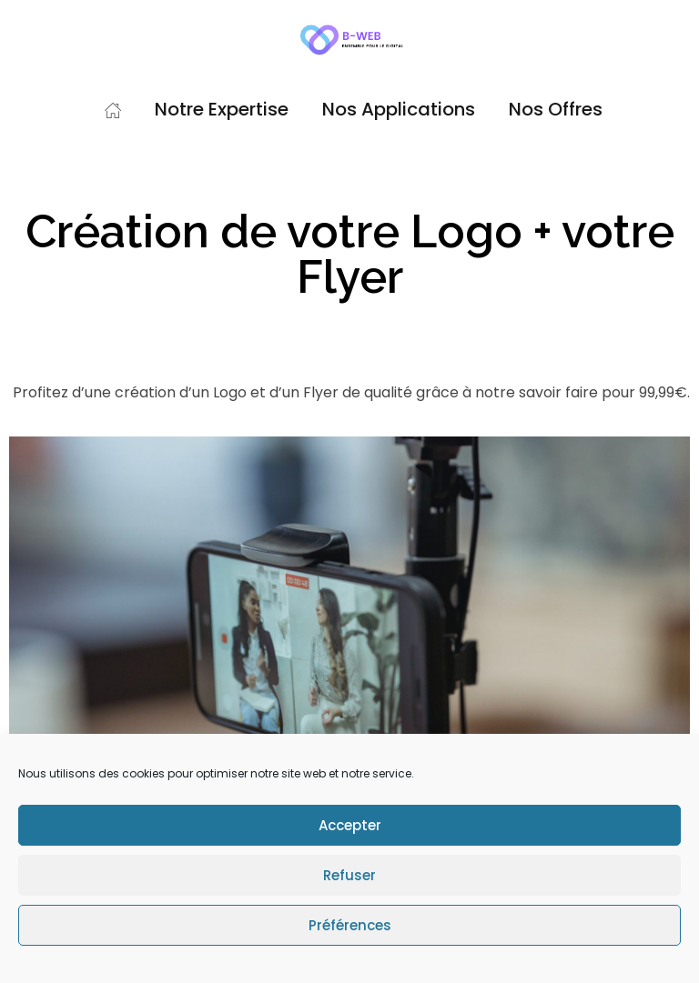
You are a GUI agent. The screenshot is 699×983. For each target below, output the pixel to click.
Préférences (350, 925)
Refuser (349, 875)
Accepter (350, 825)
